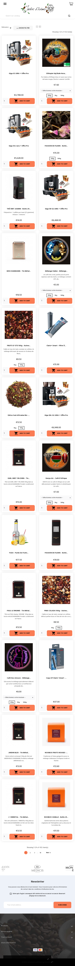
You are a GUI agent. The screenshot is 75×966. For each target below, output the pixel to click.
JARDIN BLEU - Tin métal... (18, 752)
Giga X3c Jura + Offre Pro (19, 146)
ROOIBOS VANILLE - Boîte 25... (56, 817)
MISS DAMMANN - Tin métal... (19, 271)
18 (40, 853)
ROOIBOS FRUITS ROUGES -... (56, 752)
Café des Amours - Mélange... (19, 678)
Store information (8, 942)
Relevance (7, 28)
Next (48, 853)
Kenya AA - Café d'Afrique (56, 478)
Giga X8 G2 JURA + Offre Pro (56, 208)
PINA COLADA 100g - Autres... (56, 610)
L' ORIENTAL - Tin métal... (19, 817)
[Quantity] (6, 101)
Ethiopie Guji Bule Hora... (56, 73)
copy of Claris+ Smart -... (56, 678)
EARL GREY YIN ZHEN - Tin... (19, 478)
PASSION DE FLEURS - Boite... (56, 146)
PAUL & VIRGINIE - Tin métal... (19, 610)
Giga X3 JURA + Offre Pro (19, 73)
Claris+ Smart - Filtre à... (56, 345)
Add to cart (22, 101)
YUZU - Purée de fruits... (18, 552)
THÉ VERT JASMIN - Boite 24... (19, 208)
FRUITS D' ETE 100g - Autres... (19, 345)
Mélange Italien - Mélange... (56, 271)
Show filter (23, 28)
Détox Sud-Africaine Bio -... (19, 415)
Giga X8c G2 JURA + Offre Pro (56, 415)
